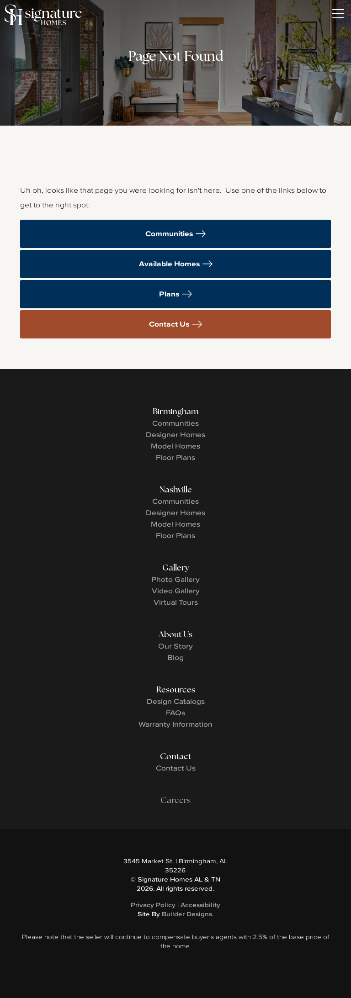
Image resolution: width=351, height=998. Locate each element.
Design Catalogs (176, 701)
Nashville (176, 489)
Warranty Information (175, 724)
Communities (169, 233)
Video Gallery (176, 591)
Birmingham (175, 411)
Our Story (175, 646)
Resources (175, 689)
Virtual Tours (176, 602)
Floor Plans (175, 457)
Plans (169, 294)
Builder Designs (187, 914)
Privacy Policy (153, 904)
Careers (175, 800)
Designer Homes (175, 434)
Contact (175, 756)
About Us (175, 634)
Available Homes (169, 264)
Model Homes (175, 446)
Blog (175, 657)
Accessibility (200, 904)
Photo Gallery (175, 579)
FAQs (175, 713)
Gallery (175, 567)
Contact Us (169, 324)
